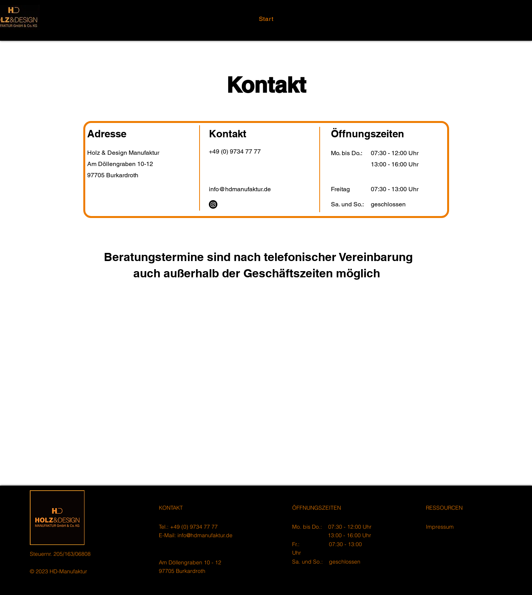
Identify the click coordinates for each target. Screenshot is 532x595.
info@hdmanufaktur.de (204, 535)
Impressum (440, 526)
